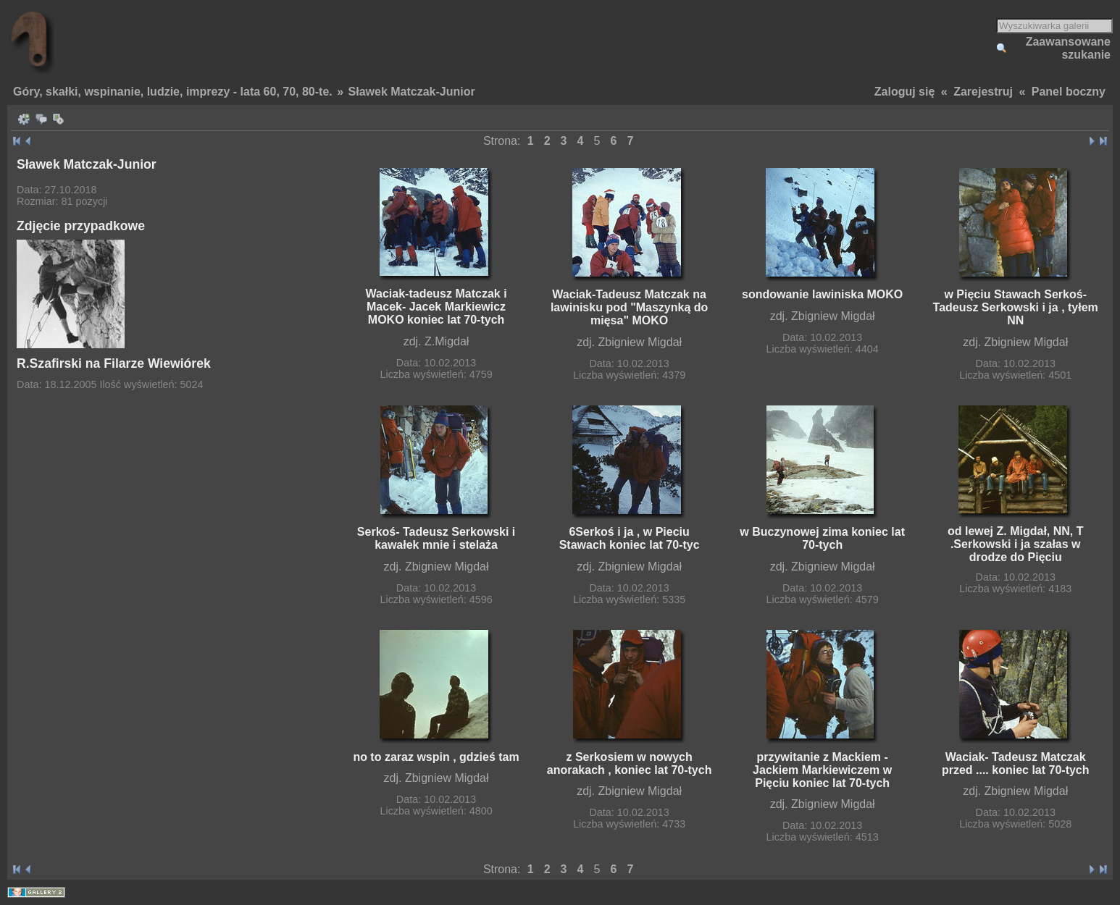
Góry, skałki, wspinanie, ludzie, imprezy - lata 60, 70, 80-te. (173, 91)
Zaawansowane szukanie (1068, 48)
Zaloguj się (904, 91)
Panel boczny (1069, 91)
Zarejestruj (983, 91)
